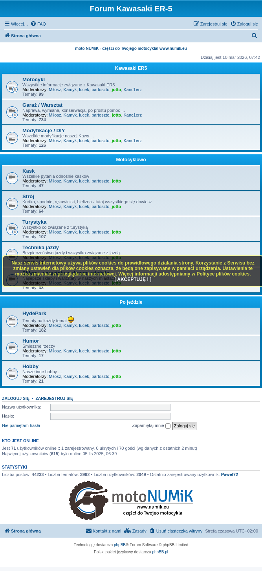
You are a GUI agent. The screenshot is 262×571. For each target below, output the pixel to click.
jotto (116, 89)
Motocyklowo (131, 159)
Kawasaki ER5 (131, 68)
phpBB (120, 545)
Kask (28, 171)
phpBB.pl (160, 552)
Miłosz (55, 89)
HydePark (34, 313)
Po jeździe (130, 302)
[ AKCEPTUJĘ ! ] (132, 279)
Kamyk (70, 89)
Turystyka (34, 222)
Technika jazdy (40, 247)
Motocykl (33, 79)
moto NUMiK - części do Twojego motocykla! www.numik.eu (131, 48)
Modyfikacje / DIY (43, 130)
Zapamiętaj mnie (151, 426)
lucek (84, 89)
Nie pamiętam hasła (21, 425)
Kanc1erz (132, 89)
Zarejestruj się (54, 398)
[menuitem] (38, 24)
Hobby (30, 366)
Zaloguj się (15, 398)
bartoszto (100, 89)
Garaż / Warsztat (42, 105)
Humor (30, 341)
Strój (28, 196)
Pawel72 (229, 474)
